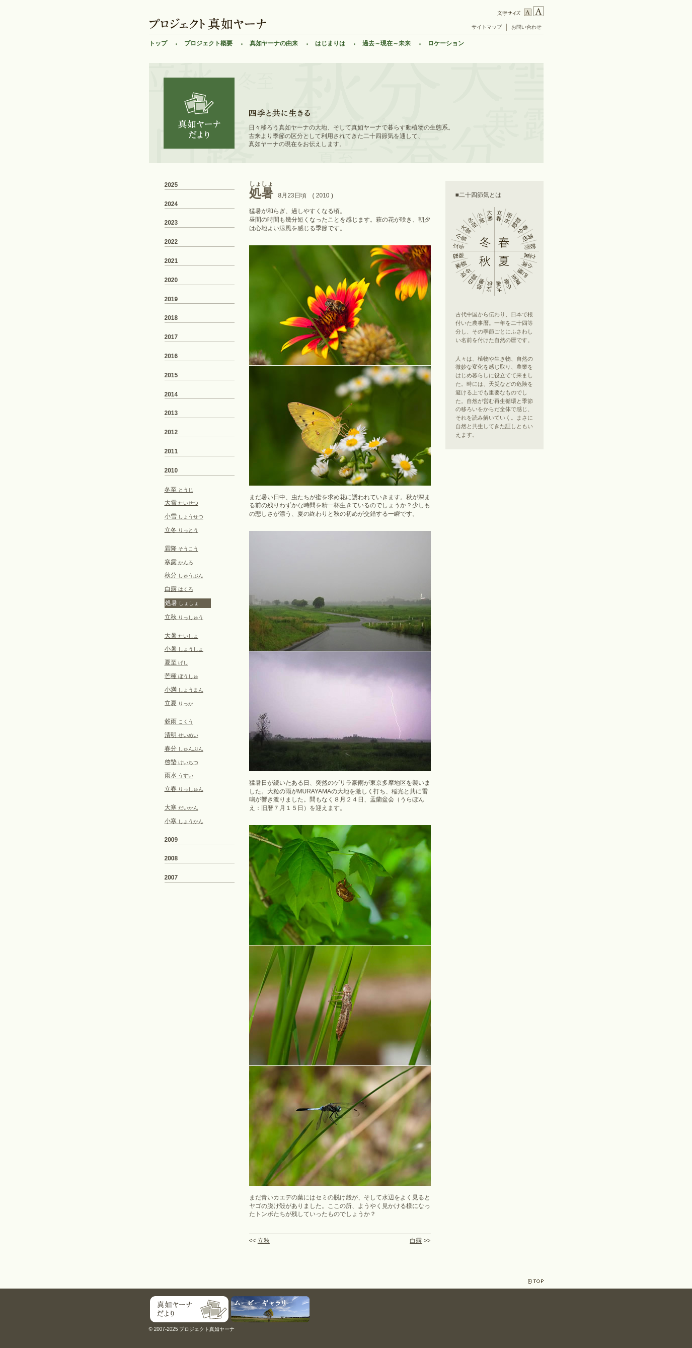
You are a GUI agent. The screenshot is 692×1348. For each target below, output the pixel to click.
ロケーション (446, 43)
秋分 (184, 575)
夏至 (176, 662)
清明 (181, 734)
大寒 (181, 807)
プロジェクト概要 (208, 43)
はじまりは (330, 43)
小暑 (184, 648)
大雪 (181, 502)
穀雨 (179, 721)
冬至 (179, 489)
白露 (416, 1240)
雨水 (179, 775)
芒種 (181, 676)
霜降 (181, 548)
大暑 (181, 635)
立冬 (181, 529)
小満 (184, 689)
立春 (184, 788)
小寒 (184, 821)
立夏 (179, 703)
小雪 (184, 516)
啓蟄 (181, 762)
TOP (536, 1281)
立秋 (264, 1240)
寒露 (179, 562)
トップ (158, 43)
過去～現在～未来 (386, 43)
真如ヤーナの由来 (274, 43)
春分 (184, 748)
